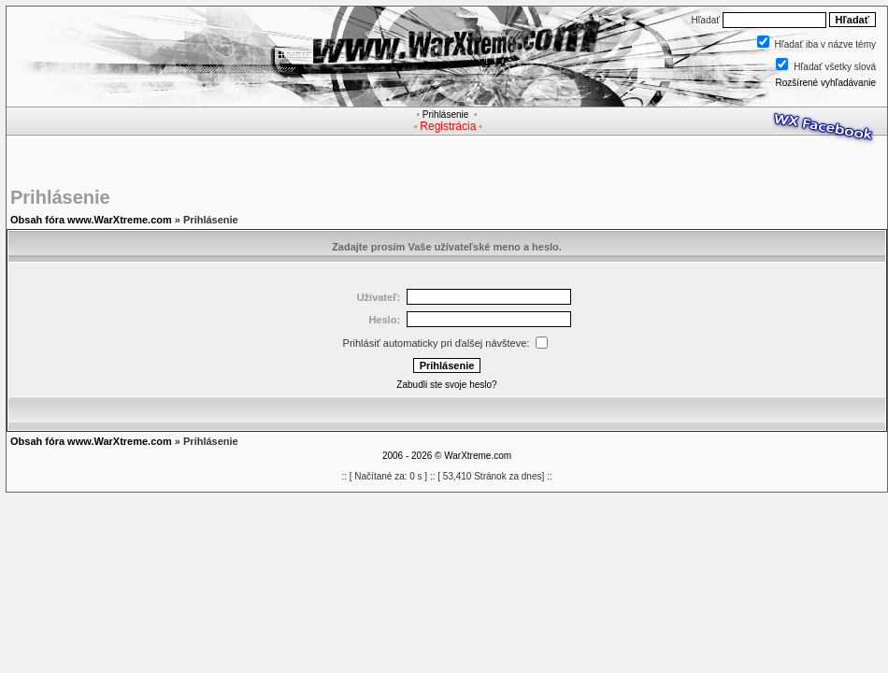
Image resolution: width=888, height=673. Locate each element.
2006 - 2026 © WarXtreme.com (446, 456)
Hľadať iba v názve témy (825, 44)
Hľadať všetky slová (835, 67)
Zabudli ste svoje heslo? (446, 384)
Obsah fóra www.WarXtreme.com (91, 219)
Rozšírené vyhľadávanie (826, 83)
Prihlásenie (445, 114)
